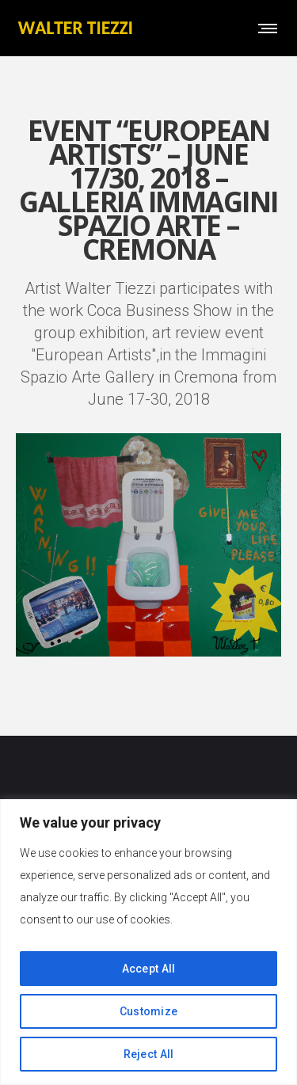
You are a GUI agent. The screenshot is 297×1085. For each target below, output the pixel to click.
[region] (148, 942)
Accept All (149, 968)
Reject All (149, 1054)
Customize (149, 1011)
